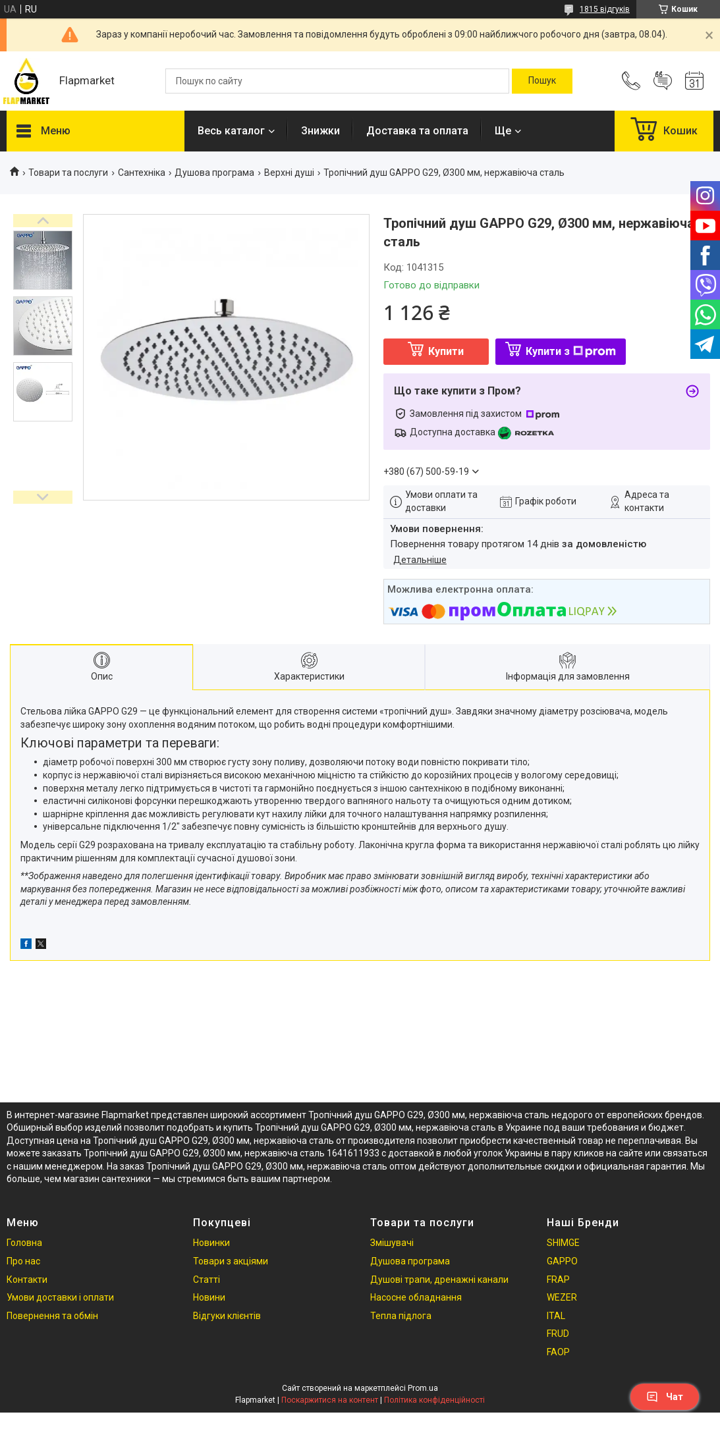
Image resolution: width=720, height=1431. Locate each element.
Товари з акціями (230, 1261)
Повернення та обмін (52, 1315)
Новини (209, 1297)
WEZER (562, 1297)
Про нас (23, 1261)
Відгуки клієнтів (227, 1315)
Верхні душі (289, 172)
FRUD (558, 1333)
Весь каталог (231, 130)
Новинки (211, 1242)
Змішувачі (392, 1242)
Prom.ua (423, 1388)
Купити (446, 351)
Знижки (320, 130)
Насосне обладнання (416, 1297)
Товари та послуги (68, 172)
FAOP (558, 1352)
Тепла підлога (400, 1315)
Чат (664, 1397)
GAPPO (562, 1261)
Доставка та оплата (417, 130)
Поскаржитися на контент (329, 1400)
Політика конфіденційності (434, 1400)
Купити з (571, 351)
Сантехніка (141, 172)
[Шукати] (542, 81)
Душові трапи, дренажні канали (439, 1279)
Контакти (27, 1279)
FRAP (558, 1279)
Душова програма (214, 172)
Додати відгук (662, 81)
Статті (206, 1279)
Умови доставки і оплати (60, 1297)
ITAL (556, 1315)
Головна (24, 1242)
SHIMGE (563, 1242)
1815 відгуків (605, 9)
